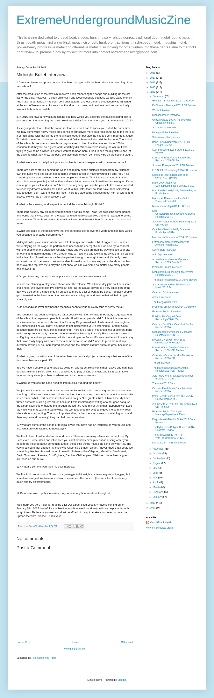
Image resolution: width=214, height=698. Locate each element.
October (157, 453)
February (158, 492)
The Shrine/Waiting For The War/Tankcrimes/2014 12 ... (168, 436)
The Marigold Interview (164, 302)
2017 (153, 77)
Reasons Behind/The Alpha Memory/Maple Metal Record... (170, 413)
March (156, 487)
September (159, 458)
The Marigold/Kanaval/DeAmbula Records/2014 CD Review (170, 369)
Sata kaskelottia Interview (166, 137)
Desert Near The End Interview (169, 442)
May (155, 477)
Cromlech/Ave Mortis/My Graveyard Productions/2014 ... (171, 231)
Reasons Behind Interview (166, 311)
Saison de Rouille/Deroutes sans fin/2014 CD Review (170, 176)
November (159, 448)
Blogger (121, 679)
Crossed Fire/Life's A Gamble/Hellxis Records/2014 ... (172, 390)
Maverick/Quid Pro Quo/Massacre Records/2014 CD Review (170, 349)
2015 (153, 87)
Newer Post (23, 642)
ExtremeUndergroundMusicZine (103, 20)
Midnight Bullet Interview (165, 132)
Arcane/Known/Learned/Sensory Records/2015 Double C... (170, 261)
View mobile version (75, 648)
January (157, 497)
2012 (153, 507)
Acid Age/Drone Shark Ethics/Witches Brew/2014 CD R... (172, 377)
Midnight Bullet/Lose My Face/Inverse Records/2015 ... (172, 273)
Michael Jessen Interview (166, 115)
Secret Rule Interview (164, 249)
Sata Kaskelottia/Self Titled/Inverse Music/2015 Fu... (171, 286)
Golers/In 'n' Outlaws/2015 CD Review (173, 100)
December (159, 96)
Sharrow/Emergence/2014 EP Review (173, 165)
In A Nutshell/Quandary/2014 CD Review (174, 170)
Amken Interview (161, 297)
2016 (153, 82)
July (155, 467)
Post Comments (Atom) (44, 657)
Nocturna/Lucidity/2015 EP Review (171, 206)
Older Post (127, 642)
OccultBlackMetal (160, 522)
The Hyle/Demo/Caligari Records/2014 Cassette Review (173, 429)
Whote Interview (161, 110)
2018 (153, 72)
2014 (153, 92)
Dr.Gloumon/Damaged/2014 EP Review (174, 105)
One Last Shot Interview (165, 292)
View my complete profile (159, 527)
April (155, 482)
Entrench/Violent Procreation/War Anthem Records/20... (170, 243)
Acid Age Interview (162, 254)
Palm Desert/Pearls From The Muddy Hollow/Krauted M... (172, 397)
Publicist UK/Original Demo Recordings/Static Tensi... (167, 318)
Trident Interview (161, 363)
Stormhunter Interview (164, 127)
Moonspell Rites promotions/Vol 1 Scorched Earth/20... (170, 200)
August (157, 463)
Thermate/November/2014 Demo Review (174, 279)
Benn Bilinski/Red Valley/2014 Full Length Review (171, 143)
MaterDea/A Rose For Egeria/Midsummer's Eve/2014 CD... (173, 184)
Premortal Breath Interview (166, 267)
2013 (153, 502)
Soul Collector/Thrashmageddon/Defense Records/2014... (173, 213)
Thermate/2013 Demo (164, 383)
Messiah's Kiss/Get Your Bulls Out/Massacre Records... (168, 341)
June (156, 472)
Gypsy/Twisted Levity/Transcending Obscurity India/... (171, 121)
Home (75, 642)
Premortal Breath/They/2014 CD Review (174, 306)
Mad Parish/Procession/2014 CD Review (174, 237)
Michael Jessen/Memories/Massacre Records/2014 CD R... (172, 333)
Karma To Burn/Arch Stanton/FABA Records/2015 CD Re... (171, 159)
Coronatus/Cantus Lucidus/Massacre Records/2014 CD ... (172, 357)
